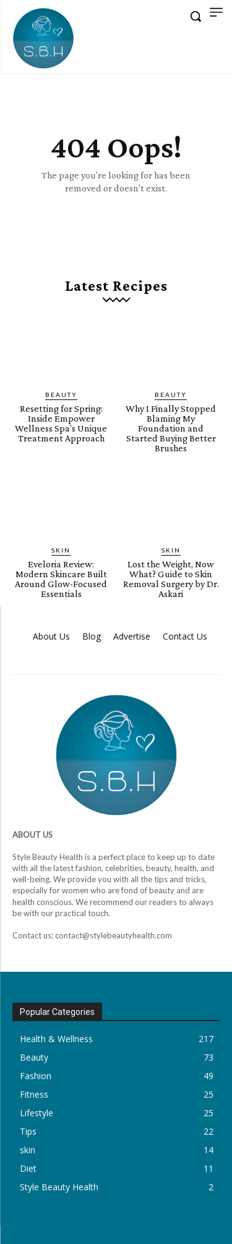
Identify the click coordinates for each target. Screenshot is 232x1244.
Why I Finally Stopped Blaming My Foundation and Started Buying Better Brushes (171, 428)
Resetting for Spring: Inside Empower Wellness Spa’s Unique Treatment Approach (61, 423)
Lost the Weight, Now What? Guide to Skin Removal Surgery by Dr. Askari (171, 579)
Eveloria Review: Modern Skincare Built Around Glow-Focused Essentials (61, 579)
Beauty (61, 394)
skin (61, 550)
